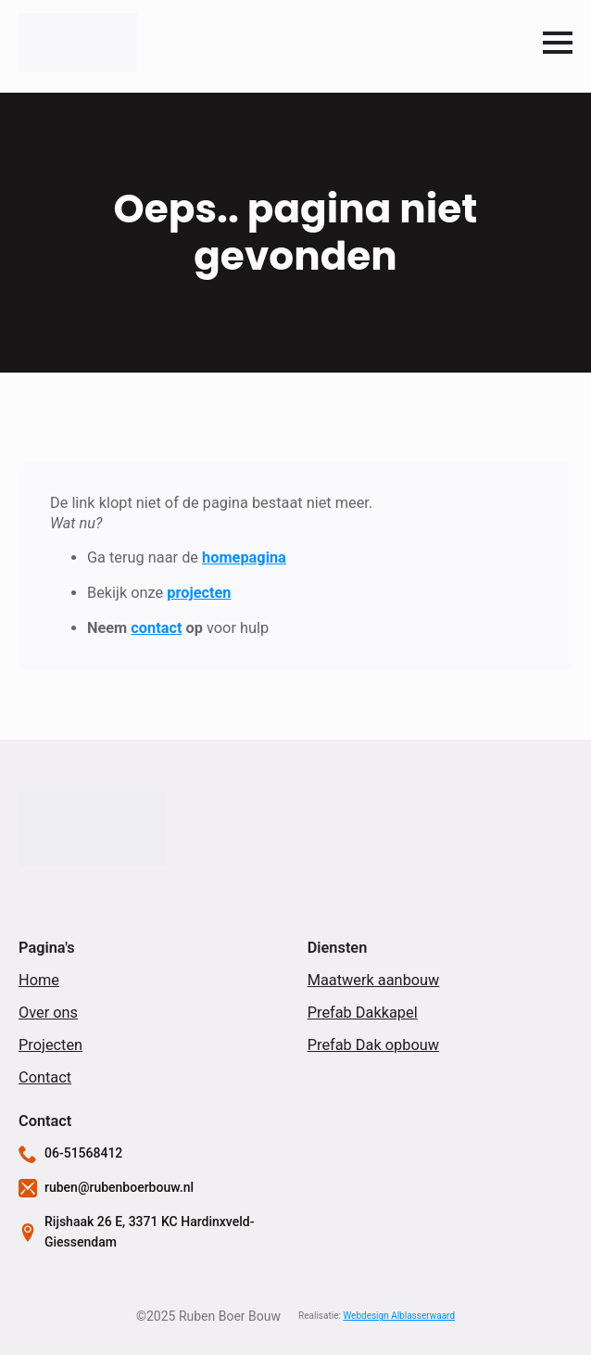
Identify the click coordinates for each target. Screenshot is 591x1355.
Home (39, 980)
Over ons (48, 1012)
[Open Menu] (557, 42)
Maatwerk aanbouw (374, 980)
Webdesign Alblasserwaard (399, 1316)
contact (156, 628)
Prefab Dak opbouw (373, 1045)
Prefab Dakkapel (363, 1012)
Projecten (50, 1045)
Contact (45, 1077)
